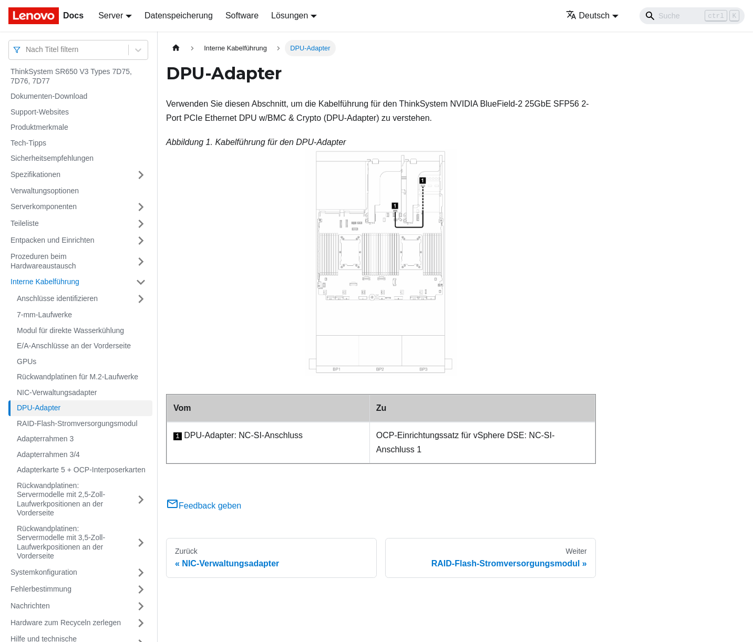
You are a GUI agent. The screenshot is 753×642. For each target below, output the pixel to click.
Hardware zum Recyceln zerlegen (66, 622)
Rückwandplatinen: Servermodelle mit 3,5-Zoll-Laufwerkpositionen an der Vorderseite (61, 542)
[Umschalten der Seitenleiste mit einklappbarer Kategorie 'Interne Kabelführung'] (140, 282)
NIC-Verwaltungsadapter (57, 392)
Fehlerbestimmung (41, 589)
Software (242, 15)
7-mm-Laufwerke (44, 314)
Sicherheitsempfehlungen (52, 158)
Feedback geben (203, 505)
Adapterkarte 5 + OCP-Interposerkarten (81, 469)
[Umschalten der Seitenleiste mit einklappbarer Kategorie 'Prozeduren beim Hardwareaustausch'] (140, 261)
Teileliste (25, 223)
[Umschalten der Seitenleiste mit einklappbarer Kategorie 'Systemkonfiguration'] (140, 572)
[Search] (692, 15)
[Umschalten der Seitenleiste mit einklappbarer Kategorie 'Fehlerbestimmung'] (140, 589)
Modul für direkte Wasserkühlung (70, 330)
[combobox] (27, 50)
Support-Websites (40, 112)
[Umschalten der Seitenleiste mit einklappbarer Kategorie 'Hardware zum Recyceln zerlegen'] (140, 623)
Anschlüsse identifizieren (57, 298)
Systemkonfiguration (44, 572)
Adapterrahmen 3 (45, 438)
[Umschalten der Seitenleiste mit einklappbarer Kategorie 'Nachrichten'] (140, 606)
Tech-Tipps (28, 143)
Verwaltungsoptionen (45, 191)
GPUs (26, 361)
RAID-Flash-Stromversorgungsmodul (77, 423)
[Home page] (176, 48)
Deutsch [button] (588, 15)
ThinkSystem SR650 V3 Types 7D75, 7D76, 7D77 (71, 76)
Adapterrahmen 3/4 (48, 454)
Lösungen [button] (289, 15)
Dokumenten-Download (49, 96)
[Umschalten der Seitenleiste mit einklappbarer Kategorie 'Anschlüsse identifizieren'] (140, 299)
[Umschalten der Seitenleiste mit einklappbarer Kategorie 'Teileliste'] (140, 223)
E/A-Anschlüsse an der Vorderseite (74, 345)
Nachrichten (30, 606)
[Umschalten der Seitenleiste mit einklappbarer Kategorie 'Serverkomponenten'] (140, 207)
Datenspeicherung (179, 15)
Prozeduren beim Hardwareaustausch (43, 261)
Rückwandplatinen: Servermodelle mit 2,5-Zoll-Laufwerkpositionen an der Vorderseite (61, 499)
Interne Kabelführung (45, 281)
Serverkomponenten (44, 206)
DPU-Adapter (38, 407)
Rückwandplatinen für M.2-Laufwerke (77, 376)
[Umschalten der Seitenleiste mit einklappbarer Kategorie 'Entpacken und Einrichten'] (140, 240)
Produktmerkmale (39, 127)
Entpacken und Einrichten (53, 240)
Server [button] (110, 15)
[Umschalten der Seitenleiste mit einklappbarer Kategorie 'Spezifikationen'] (140, 175)
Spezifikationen (35, 174)
